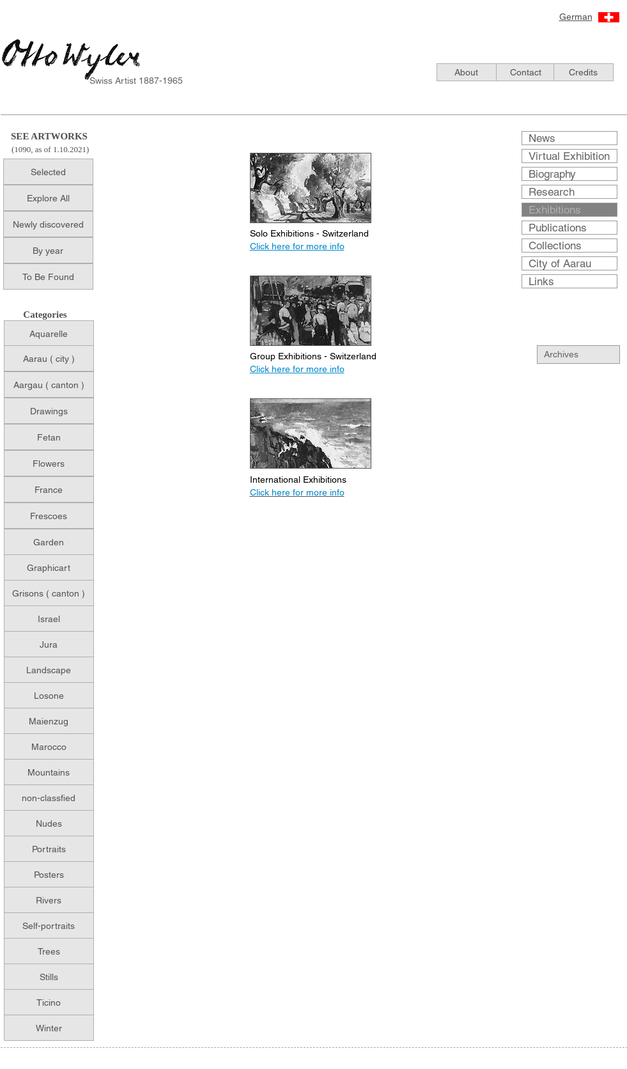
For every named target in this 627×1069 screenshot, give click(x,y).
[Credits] (583, 72)
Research (552, 191)
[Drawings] (49, 411)
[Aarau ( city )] (49, 358)
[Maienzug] (49, 721)
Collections (555, 245)
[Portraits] (49, 849)
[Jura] (49, 644)
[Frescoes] (49, 516)
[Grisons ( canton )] (49, 593)
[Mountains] (49, 772)
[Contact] (526, 72)
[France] (49, 489)
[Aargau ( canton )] (49, 384)
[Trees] (49, 951)
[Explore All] (48, 198)
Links (541, 281)
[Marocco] (49, 746)
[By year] (48, 250)
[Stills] (49, 977)
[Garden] (49, 542)
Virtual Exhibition (569, 156)
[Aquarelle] (49, 333)
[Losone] (49, 695)
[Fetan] (49, 437)
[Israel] (49, 618)
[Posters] (49, 874)
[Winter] (49, 1028)
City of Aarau (560, 263)
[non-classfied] (49, 797)
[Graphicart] (49, 567)
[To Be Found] (48, 276)
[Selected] (48, 172)
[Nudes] (49, 823)
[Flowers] (49, 463)
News (542, 138)
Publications (558, 227)
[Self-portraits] (49, 925)
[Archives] (585, 354)
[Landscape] (49, 670)
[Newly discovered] (48, 224)
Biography (552, 174)
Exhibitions (555, 209)
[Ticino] (49, 1002)
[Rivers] (49, 900)
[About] (467, 72)
